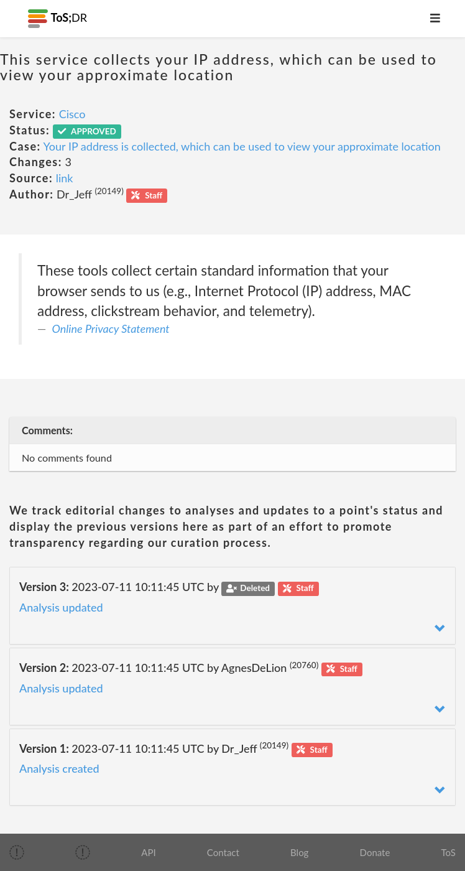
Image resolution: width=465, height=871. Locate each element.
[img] (16, 852)
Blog (299, 852)
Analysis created (59, 768)
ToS (448, 852)
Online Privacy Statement (111, 328)
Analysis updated (61, 607)
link (64, 178)
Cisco (72, 114)
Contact (223, 852)
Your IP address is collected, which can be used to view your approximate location (242, 146)
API (148, 852)
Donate (375, 852)
